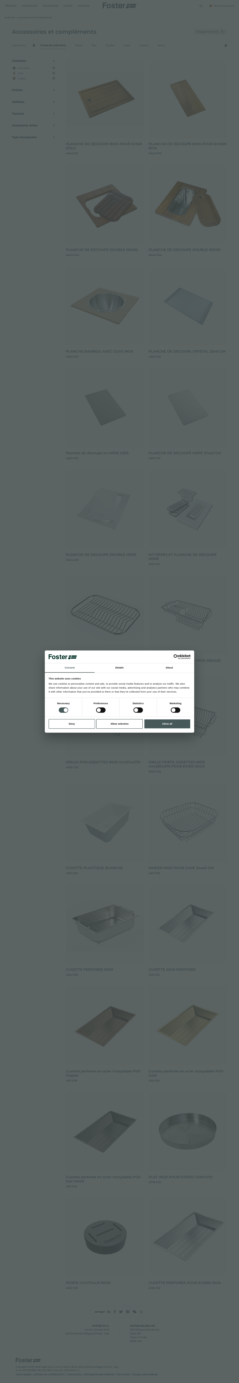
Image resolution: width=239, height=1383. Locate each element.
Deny (72, 723)
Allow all (167, 723)
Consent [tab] (70, 667)
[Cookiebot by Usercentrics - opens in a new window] (176, 656)
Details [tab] (119, 667)
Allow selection (119, 723)
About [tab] (169, 667)
